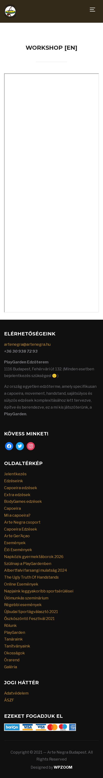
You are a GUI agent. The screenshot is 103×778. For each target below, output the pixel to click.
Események (15, 543)
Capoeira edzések (20, 488)
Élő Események (18, 550)
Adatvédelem (16, 693)
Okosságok (14, 653)
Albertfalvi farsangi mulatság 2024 (35, 570)
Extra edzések (17, 495)
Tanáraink (13, 639)
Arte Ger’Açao (17, 536)
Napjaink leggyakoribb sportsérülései (38, 591)
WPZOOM (63, 767)
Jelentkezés (15, 474)
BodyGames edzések (23, 501)
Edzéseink (13, 481)
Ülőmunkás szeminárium (26, 598)
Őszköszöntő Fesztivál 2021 (29, 618)
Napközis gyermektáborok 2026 (33, 556)
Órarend (11, 660)
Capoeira (12, 508)
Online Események (21, 584)
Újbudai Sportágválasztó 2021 (31, 611)
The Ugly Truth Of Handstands (31, 577)
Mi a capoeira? (17, 515)
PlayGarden (14, 632)
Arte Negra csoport (22, 522)
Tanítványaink (17, 646)
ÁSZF (9, 700)
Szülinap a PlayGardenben (27, 563)
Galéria (10, 667)
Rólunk (10, 625)
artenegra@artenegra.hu (27, 344)
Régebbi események (23, 605)
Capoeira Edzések (20, 529)
